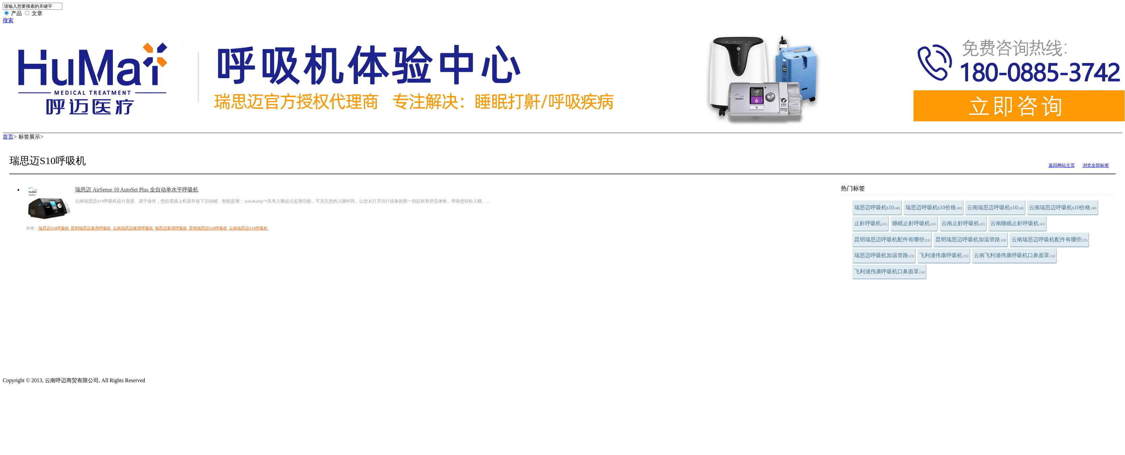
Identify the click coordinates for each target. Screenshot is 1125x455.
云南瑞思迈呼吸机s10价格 (1062, 207)
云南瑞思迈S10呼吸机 (248, 228)
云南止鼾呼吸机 (963, 223)
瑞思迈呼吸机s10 (877, 207)
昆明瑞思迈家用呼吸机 (91, 228)
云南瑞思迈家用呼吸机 (133, 228)
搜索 (8, 20)
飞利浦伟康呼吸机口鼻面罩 (889, 271)
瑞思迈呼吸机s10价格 (933, 207)
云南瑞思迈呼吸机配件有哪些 (1050, 239)
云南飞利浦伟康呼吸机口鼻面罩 (1014, 255)
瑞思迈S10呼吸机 (53, 228)
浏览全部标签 (1096, 165)
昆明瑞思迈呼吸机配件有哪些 (892, 239)
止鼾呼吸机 (870, 223)
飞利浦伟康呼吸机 (943, 255)
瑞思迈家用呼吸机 (171, 228)
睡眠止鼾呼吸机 (914, 223)
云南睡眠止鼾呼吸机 (1017, 223)
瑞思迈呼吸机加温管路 (884, 255)
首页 (8, 137)
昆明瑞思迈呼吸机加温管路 (970, 239)
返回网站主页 (1062, 165)
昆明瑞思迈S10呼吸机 (208, 228)
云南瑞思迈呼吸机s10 (995, 207)
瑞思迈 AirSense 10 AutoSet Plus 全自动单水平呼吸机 (136, 189)
